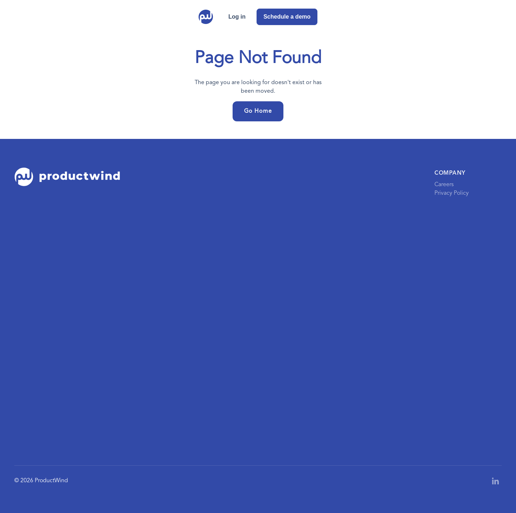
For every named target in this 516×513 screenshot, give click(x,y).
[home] (206, 17)
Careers (444, 185)
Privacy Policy (451, 193)
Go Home (258, 111)
